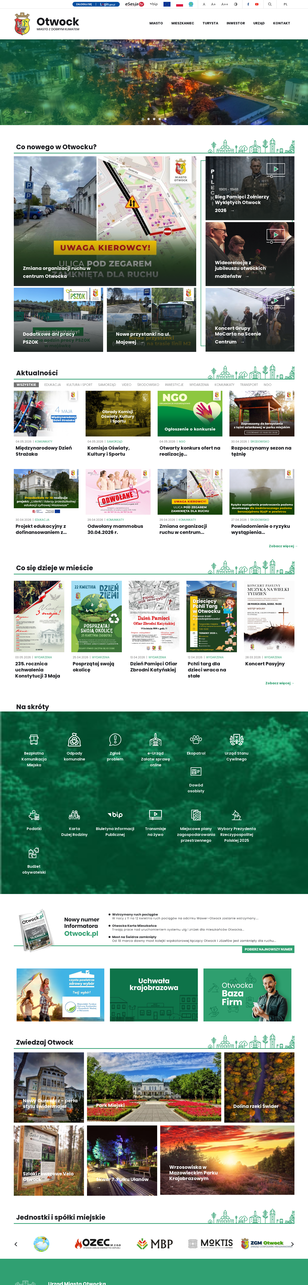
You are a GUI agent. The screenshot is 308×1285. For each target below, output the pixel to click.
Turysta (210, 23)
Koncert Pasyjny (265, 664)
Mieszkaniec (182, 23)
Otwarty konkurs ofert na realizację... (189, 451)
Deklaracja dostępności (249, 1276)
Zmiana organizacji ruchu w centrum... (183, 529)
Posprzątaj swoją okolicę (93, 667)
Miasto (156, 23)
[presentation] (28, 111)
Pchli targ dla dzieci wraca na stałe (207, 670)
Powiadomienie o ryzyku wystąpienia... (260, 529)
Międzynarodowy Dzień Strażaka (44, 451)
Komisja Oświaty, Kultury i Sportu (108, 451)
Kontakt (281, 23)
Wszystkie (26, 384)
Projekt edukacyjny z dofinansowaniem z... (41, 529)
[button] (143, 119)
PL (285, 4)
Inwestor (236, 23)
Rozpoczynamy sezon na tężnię (261, 451)
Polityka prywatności (209, 1276)
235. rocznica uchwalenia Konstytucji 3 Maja (37, 670)
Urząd (259, 23)
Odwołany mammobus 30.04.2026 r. (115, 529)
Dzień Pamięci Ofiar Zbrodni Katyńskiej (153, 667)
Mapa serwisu (283, 1276)
